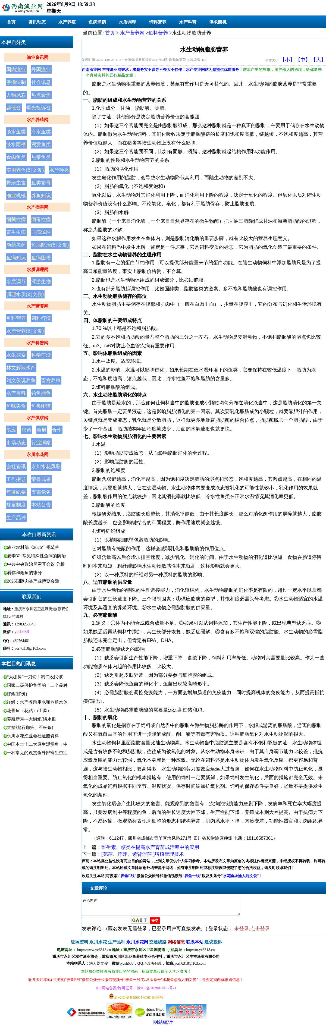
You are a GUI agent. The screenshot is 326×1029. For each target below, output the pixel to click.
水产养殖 (67, 22)
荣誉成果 (41, 479)
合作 (57, 430)
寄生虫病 (16, 232)
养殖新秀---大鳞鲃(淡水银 (31, 719)
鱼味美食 (16, 406)
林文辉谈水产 (21, 367)
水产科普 (187, 22)
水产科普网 (37, 343)
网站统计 (163, 1025)
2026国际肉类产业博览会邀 (33, 581)
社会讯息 (41, 82)
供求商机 (218, 22)
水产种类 (59, 170)
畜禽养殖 (51, 380)
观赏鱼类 (41, 144)
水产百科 (16, 393)
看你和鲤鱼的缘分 (24, 572)
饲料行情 (41, 318)
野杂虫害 (16, 182)
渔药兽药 (16, 245)
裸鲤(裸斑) (17, 693)
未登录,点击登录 (252, 931)
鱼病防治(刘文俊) (50, 245)
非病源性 (41, 232)
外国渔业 (41, 69)
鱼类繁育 (41, 182)
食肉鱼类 (16, 157)
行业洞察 (41, 442)
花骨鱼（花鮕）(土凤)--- (30, 710)
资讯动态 (37, 22)
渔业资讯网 (37, 57)
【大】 (318, 59)
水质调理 (127, 22)
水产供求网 (37, 418)
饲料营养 (157, 22)
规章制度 (16, 505)
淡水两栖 (16, 144)
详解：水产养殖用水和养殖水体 (37, 702)
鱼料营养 (16, 318)
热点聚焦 (41, 95)
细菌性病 (16, 219)
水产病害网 (37, 207)
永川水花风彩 (46, 466)
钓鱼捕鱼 (41, 393)
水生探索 (16, 355)
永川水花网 (37, 454)
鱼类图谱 (41, 406)
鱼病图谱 (41, 257)
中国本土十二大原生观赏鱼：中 (37, 744)
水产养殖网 (37, 119)
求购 (26, 430)
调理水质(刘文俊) (25, 294)
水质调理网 (37, 269)
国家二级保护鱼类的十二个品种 (37, 685)
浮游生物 (41, 281)
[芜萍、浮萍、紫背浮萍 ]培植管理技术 (142, 854)
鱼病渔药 (97, 22)
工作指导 (16, 479)
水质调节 (16, 281)
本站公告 (41, 505)
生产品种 (16, 517)
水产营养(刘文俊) (25, 331)
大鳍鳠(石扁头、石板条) (30, 727)
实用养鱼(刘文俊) (25, 170)
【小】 (287, 59)
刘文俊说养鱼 (21, 380)
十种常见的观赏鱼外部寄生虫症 (37, 752)
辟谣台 (13, 108)
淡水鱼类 (16, 131)
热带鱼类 (41, 157)
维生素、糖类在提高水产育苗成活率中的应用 (150, 847)
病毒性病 (41, 219)
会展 (41, 430)
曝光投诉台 (38, 108)
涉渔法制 (16, 82)
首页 (11, 22)
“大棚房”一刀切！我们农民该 (35, 677)
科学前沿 (41, 355)
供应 (11, 430)
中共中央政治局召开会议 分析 (36, 564)
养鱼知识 (41, 195)
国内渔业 (16, 69)
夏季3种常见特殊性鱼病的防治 (36, 555)
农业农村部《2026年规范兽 (33, 547)
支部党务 (41, 492)
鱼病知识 (16, 257)
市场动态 (16, 442)
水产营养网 (37, 306)
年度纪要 (16, 492)
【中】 (303, 59)
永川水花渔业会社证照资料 (33, 736)
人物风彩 (16, 95)
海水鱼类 (41, 131)
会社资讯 (16, 466)
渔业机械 (16, 195)
